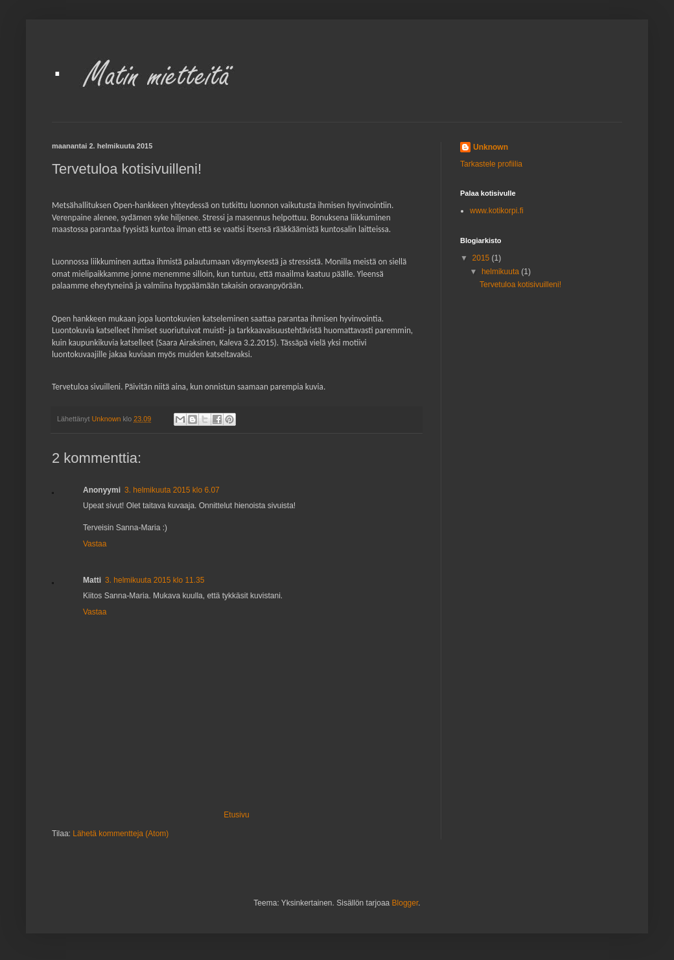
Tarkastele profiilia (491, 164)
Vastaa (94, 543)
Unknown (490, 147)
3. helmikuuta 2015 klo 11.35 (154, 580)
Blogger (405, 902)
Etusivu (236, 814)
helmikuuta (501, 271)
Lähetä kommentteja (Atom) (120, 833)
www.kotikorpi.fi (497, 210)
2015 (482, 258)
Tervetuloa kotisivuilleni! (520, 284)
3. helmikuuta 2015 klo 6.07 (172, 490)
